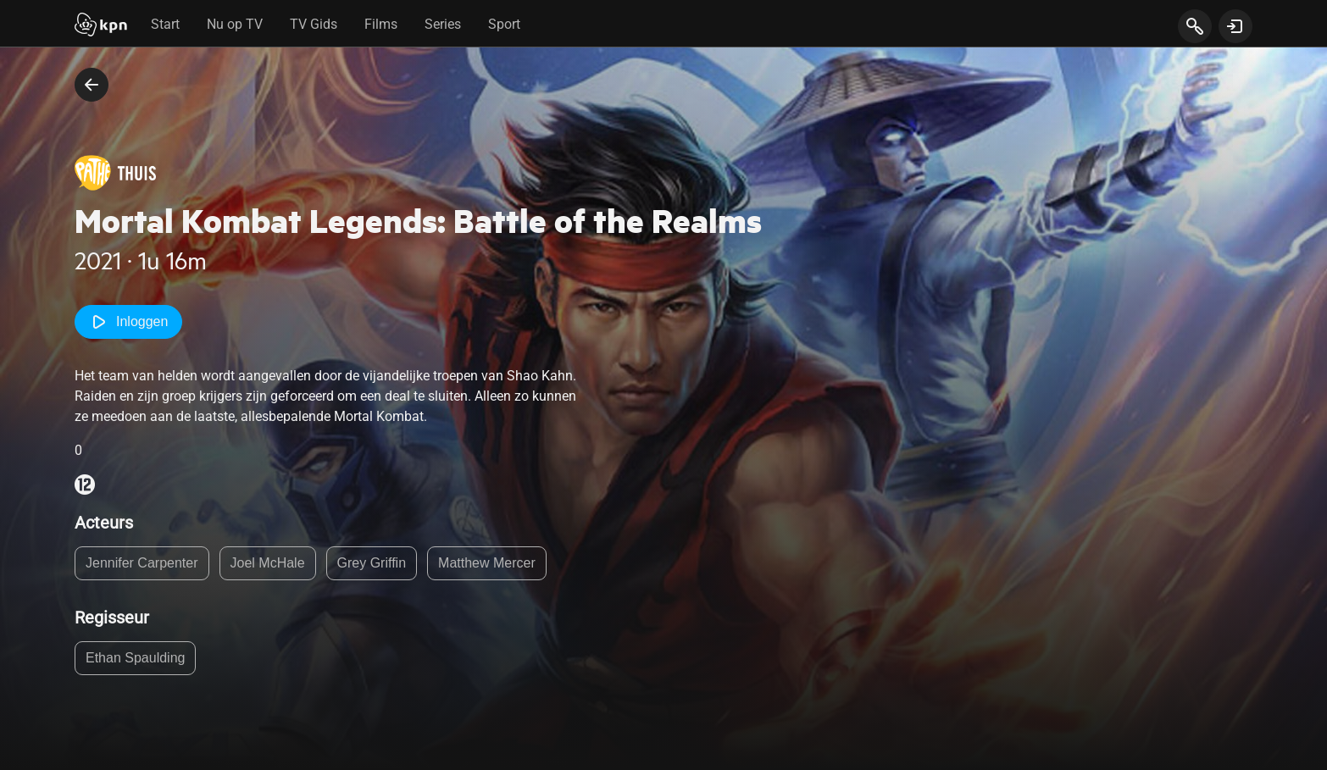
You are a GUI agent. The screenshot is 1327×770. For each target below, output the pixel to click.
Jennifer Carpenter (142, 563)
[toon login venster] (1235, 26)
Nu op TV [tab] (235, 24)
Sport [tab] (504, 24)
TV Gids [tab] (313, 24)
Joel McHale (267, 563)
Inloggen (128, 321)
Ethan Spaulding (135, 658)
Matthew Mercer (487, 563)
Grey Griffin (372, 563)
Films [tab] (380, 24)
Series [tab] (443, 24)
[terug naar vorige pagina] (91, 85)
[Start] (100, 26)
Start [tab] (165, 24)
